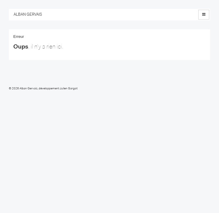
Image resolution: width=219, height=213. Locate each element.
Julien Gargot (68, 88)
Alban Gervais (29, 88)
